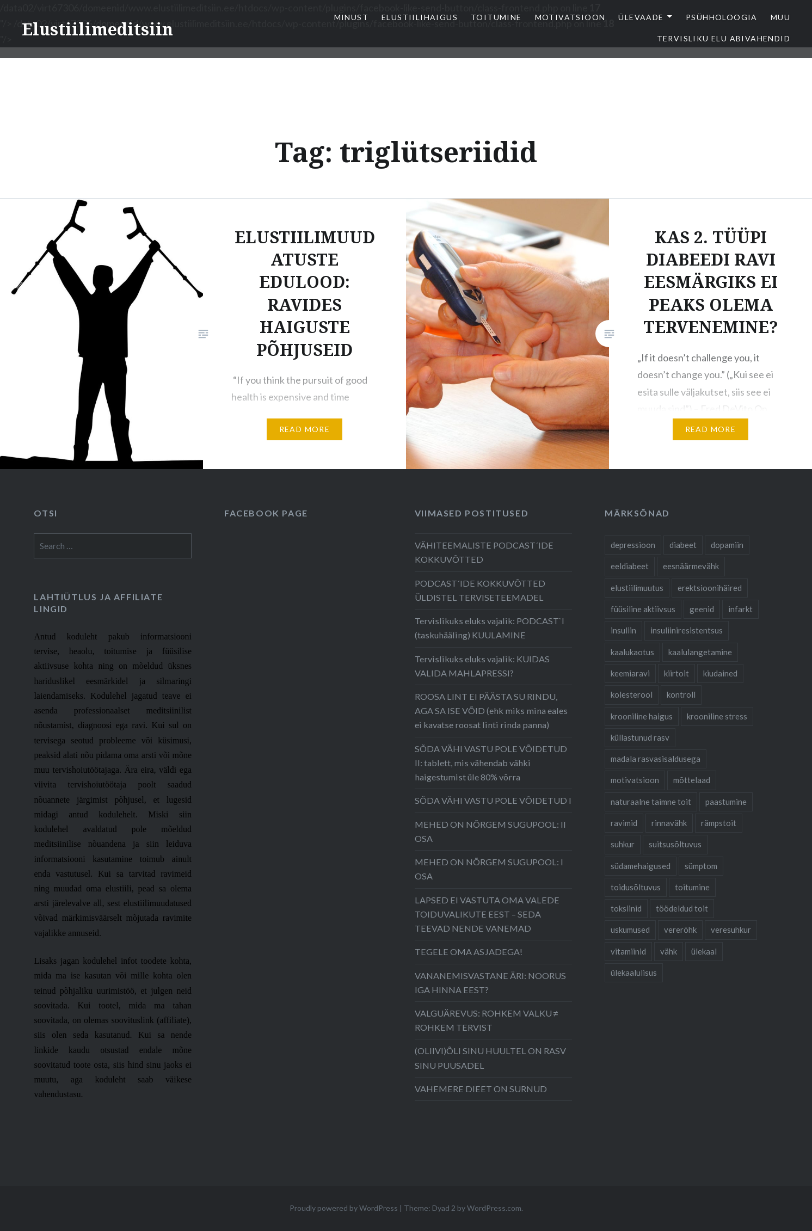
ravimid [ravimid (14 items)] (624, 823)
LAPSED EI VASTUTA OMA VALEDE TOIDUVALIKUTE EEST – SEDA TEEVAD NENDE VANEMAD (487, 914)
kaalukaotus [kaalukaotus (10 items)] (632, 652)
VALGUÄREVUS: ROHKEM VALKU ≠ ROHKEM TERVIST (486, 1020)
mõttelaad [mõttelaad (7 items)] (691, 780)
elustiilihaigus (420, 17)
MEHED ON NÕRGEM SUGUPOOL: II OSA (490, 831)
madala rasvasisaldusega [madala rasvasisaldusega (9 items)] (655, 759)
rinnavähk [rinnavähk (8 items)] (669, 823)
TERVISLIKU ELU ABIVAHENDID (723, 38)
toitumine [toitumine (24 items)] (692, 887)
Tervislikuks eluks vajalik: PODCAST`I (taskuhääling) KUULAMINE (489, 628)
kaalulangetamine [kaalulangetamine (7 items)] (700, 652)
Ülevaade (640, 17)
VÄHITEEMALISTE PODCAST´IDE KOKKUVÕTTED (484, 552)
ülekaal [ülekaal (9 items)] (704, 951)
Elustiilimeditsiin (97, 29)
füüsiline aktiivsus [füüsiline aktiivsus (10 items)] (643, 609)
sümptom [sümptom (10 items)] (701, 866)
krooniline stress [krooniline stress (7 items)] (717, 716)
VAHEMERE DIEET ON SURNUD (481, 1089)
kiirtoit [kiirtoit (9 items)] (676, 673)
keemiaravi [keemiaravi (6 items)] (630, 673)
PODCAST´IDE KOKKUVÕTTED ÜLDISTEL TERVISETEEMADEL (480, 590)
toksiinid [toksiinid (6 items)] (626, 908)
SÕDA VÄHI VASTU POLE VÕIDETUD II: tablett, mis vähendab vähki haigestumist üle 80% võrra (491, 762)
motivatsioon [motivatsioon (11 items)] (635, 780)
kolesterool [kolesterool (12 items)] (632, 694)
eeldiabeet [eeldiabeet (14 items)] (630, 566)
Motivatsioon (570, 17)
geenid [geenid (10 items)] (702, 609)
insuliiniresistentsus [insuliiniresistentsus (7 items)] (686, 630)
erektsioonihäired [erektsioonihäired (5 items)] (710, 588)
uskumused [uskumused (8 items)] (630, 929)
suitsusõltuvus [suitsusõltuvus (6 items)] (675, 844)
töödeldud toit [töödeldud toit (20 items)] (682, 908)
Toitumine (496, 17)
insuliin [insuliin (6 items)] (623, 630)
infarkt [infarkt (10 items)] (740, 609)
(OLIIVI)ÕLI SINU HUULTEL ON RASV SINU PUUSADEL (490, 1057)
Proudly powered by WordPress (344, 1207)
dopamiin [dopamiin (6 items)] (727, 545)
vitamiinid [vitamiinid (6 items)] (628, 951)
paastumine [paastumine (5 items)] (726, 802)
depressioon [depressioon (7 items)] (633, 545)
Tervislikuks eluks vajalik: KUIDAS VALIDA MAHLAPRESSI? (482, 666)
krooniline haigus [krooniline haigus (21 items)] (642, 716)
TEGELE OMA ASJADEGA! (468, 951)
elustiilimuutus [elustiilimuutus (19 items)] (637, 588)
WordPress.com (494, 1207)
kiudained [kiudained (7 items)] (720, 673)
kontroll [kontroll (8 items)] (681, 694)
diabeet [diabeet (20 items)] (683, 545)
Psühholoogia (722, 17)
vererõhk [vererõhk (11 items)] (680, 929)
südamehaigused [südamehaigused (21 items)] (640, 866)
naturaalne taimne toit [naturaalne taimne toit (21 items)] (651, 802)
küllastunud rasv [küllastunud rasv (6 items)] (640, 737)
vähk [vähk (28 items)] (668, 951)
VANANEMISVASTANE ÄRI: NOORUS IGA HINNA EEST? (490, 982)
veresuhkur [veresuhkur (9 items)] (731, 929)
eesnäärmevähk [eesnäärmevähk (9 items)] (691, 566)
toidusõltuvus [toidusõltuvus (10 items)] (636, 887)
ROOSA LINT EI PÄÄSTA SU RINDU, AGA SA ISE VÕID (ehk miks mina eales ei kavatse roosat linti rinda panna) (491, 710)
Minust (351, 17)
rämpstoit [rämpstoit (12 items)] (718, 823)
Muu (780, 17)
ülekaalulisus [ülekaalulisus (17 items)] (634, 972)
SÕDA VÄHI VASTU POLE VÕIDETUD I (493, 800)
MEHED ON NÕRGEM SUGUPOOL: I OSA (489, 869)
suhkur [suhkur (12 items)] (623, 844)
